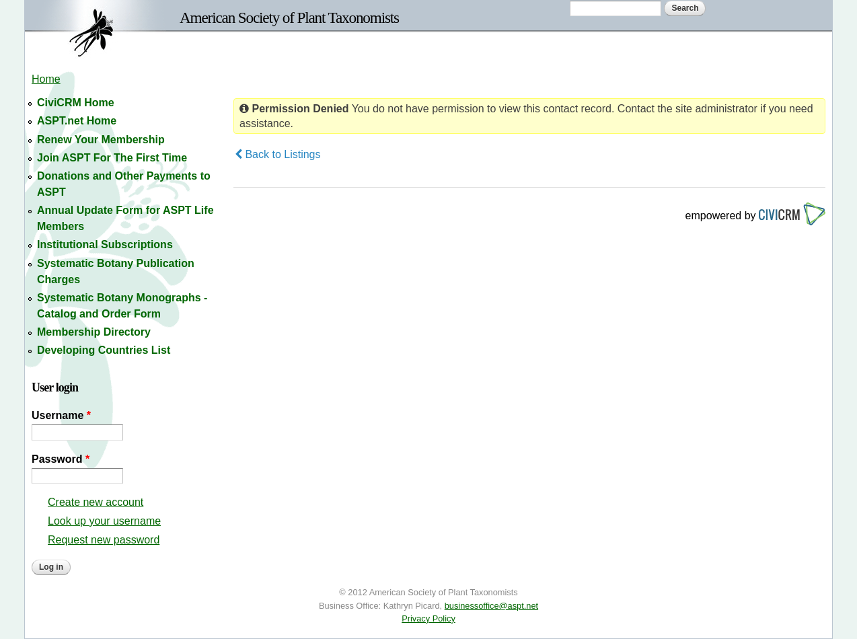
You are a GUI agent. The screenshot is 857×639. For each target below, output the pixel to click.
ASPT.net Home (76, 120)
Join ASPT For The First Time (112, 157)
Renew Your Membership (101, 139)
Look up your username (104, 521)
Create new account (95, 502)
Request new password (103, 540)
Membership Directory (94, 332)
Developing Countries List (103, 350)
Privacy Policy (428, 618)
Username (61, 415)
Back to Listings (278, 154)
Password (60, 459)
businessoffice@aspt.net (491, 606)
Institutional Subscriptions (105, 244)
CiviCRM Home (75, 102)
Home (46, 79)
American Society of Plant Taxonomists (289, 17)
